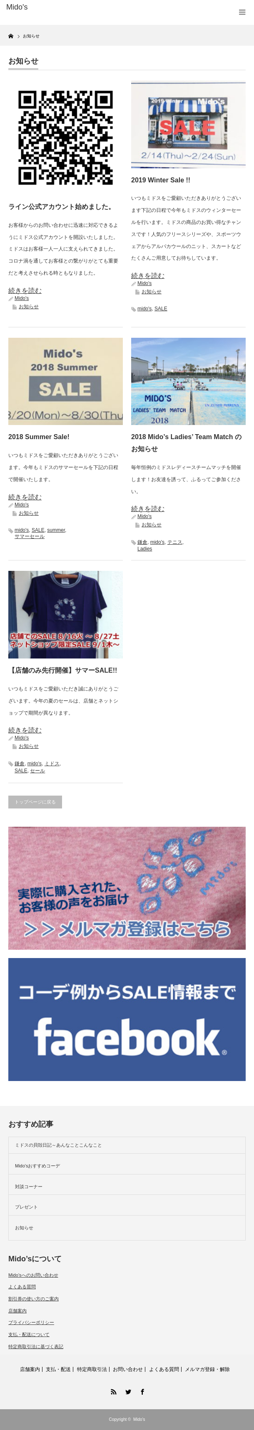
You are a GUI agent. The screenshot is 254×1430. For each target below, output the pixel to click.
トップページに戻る (35, 801)
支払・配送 (58, 1369)
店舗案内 (17, 1310)
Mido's (22, 298)
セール (37, 771)
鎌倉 (142, 542)
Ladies (144, 549)
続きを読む (25, 290)
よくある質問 (22, 1286)
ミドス (52, 764)
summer (56, 530)
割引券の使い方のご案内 (33, 1298)
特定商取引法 (92, 1369)
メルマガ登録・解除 (207, 1369)
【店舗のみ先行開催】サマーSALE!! (62, 670)
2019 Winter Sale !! (160, 180)
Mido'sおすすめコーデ (37, 1165)
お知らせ (29, 307)
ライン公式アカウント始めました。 (61, 206)
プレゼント (26, 1206)
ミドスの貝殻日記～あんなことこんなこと (58, 1145)
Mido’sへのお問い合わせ (33, 1275)
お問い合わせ (128, 1369)
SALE (160, 309)
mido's (144, 309)
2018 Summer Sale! (39, 436)
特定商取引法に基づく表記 (35, 1346)
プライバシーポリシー (31, 1322)
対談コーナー (28, 1186)
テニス (174, 542)
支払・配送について (29, 1334)
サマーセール (30, 536)
